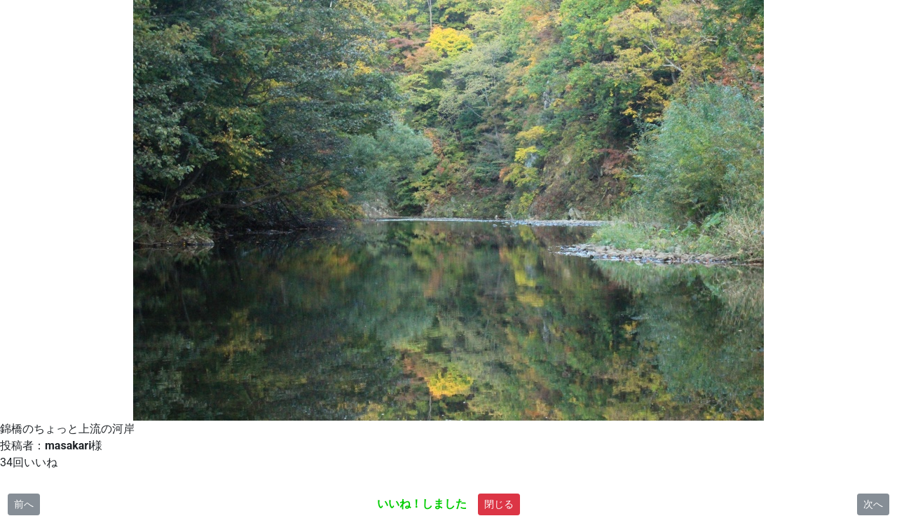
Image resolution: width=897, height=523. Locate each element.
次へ (873, 504)
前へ (24, 504)
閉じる (499, 504)
